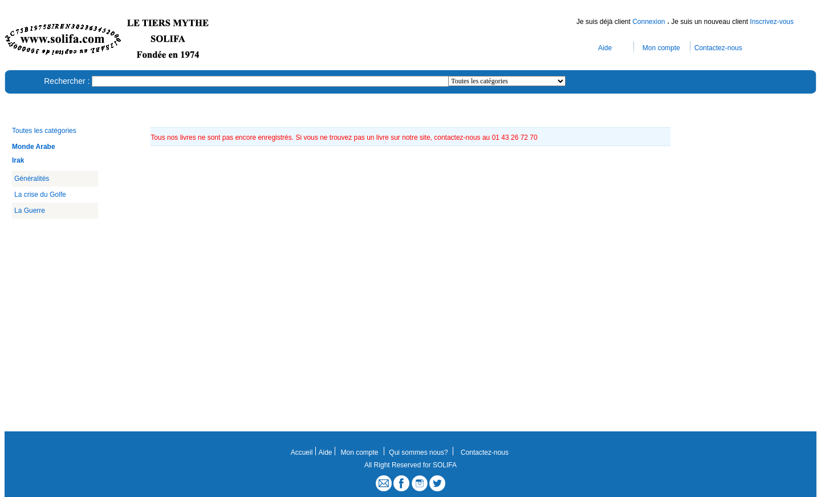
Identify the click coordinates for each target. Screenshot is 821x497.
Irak (18, 160)
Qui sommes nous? (418, 452)
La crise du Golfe (40, 195)
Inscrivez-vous (772, 22)
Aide (605, 48)
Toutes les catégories (44, 131)
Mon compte (661, 48)
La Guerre (29, 211)
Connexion (649, 22)
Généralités (31, 179)
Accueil (302, 452)
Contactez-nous (718, 48)
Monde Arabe (33, 147)
